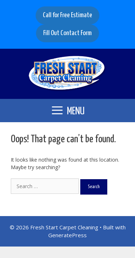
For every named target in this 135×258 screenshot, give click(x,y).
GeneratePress (67, 235)
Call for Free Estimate (67, 15)
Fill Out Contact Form (67, 33)
